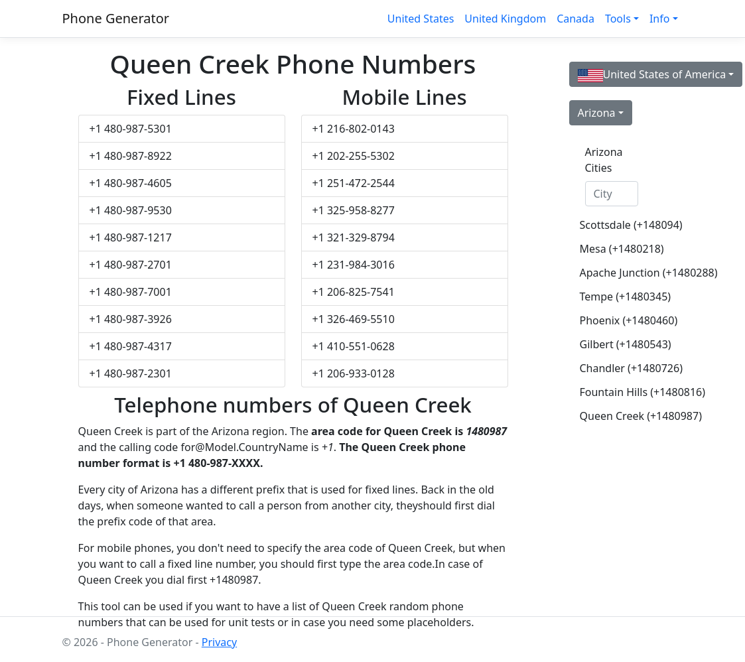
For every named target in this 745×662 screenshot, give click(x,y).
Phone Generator (116, 18)
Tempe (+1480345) (617, 296)
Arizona (597, 112)
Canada (575, 18)
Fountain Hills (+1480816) (617, 392)
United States (420, 18)
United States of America (652, 74)
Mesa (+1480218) (617, 248)
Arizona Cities (604, 160)
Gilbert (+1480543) (617, 344)
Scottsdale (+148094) (617, 225)
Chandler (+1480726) (617, 368)
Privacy (219, 642)
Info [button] (659, 18)
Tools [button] (618, 18)
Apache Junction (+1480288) (617, 272)
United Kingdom (505, 18)
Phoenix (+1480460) (617, 320)
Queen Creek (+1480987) (617, 416)
